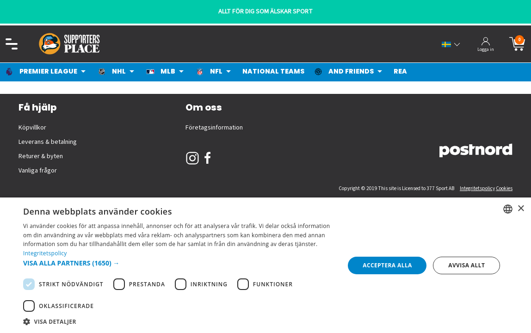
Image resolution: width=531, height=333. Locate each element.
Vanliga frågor (38, 170)
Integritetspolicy (477, 188)
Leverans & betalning (48, 142)
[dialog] (265, 265)
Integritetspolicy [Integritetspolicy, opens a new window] (45, 253)
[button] (179, 263)
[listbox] (507, 209)
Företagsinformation (214, 127)
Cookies (504, 188)
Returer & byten (41, 156)
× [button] (520, 208)
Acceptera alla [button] (387, 265)
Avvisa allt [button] (466, 265)
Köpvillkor (32, 127)
